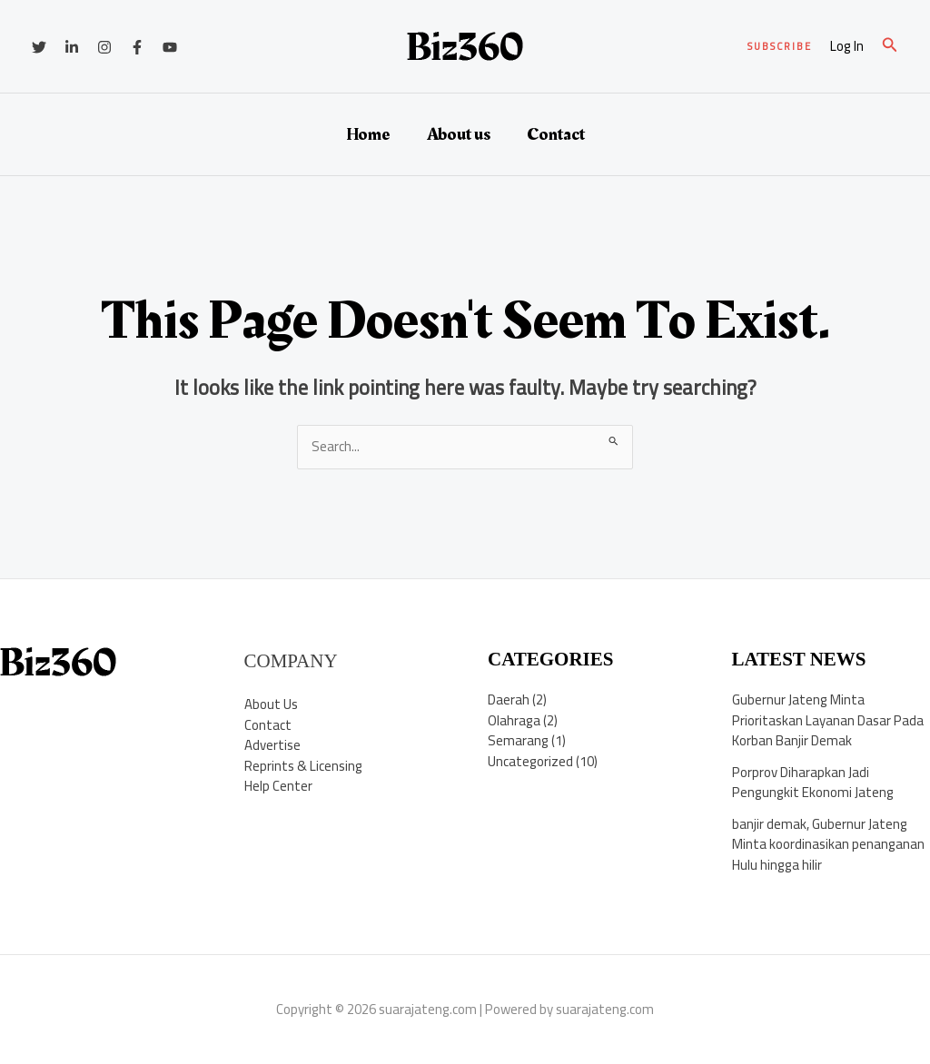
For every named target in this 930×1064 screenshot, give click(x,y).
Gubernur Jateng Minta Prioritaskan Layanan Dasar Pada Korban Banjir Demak (828, 720)
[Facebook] (137, 47)
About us (458, 134)
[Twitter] (39, 47)
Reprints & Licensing (303, 766)
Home (368, 134)
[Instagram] (104, 47)
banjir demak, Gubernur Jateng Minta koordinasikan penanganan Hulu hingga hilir (828, 844)
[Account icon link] (847, 46)
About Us (271, 704)
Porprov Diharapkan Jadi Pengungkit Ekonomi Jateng (813, 782)
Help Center (278, 786)
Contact (556, 134)
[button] (779, 47)
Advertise (272, 745)
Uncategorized (530, 761)
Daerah (508, 699)
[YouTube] (170, 47)
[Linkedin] (71, 47)
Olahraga (514, 720)
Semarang (518, 740)
